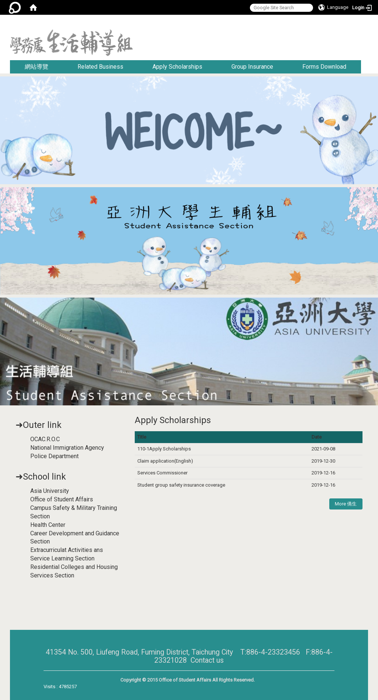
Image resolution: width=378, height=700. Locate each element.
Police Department (54, 456)
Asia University (49, 490)
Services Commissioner (163, 473)
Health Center (47, 524)
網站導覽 (36, 66)
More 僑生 (346, 504)
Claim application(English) (165, 461)
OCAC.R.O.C (45, 439)
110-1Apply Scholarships (164, 449)
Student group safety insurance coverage (181, 485)
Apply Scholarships (177, 66)
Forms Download (324, 66)
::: (365, 24)
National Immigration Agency (67, 447)
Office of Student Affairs (61, 499)
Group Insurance (252, 66)
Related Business (100, 66)
